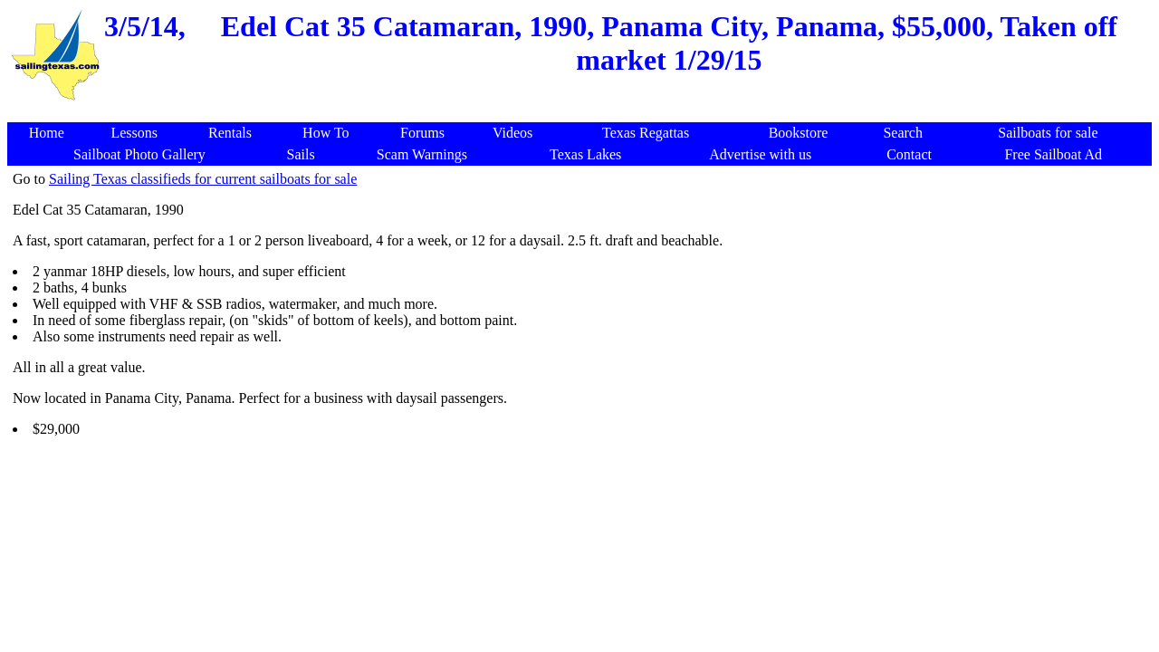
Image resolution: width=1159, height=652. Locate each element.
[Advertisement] (583, 113)
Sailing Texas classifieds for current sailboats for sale (203, 179)
